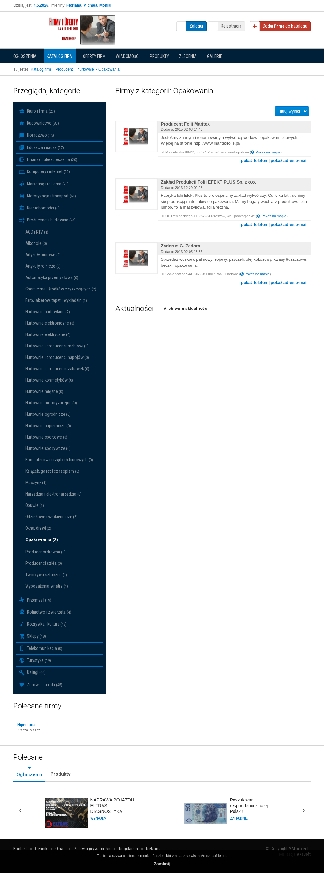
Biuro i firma (37, 111)
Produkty (159, 56)
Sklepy (32, 636)
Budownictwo (39, 123)
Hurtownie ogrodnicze (48, 414)
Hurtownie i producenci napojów (57, 357)
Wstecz (20, 810)
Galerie (214, 56)
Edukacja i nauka (41, 147)
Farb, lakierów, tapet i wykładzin (56, 300)
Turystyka (35, 660)
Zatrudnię (239, 818)
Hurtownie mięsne (44, 391)
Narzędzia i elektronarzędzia (53, 493)
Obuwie (34, 505)
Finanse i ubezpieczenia (48, 159)
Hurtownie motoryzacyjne (51, 402)
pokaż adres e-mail (289, 160)
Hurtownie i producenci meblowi (57, 345)
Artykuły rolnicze (43, 266)
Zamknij (162, 863)
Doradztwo (36, 135)
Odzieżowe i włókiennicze (51, 516)
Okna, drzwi (38, 528)
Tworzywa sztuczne (46, 574)
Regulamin (128, 848)
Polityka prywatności (92, 848)
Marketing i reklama (44, 184)
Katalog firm (60, 56)
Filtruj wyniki (288, 111)
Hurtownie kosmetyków (49, 380)
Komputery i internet (44, 172)
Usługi (32, 673)
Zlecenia (188, 56)
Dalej (303, 810)
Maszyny (36, 482)
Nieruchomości (39, 208)
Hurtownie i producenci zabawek (57, 368)
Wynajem (98, 818)
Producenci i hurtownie (47, 220)
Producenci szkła (43, 563)
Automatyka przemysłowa (51, 277)
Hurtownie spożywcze (48, 448)
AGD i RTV (36, 231)
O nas (60, 848)
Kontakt (20, 848)
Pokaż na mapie (265, 152)
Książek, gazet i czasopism (52, 471)
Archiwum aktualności (186, 308)
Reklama (154, 848)
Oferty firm (94, 56)
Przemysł (35, 600)
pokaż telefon (254, 160)
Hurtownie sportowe (46, 437)
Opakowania (41, 540)
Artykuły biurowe (43, 254)
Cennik (41, 848)
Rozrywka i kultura (43, 624)
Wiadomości (128, 56)
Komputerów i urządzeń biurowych (59, 459)
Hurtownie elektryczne (48, 334)
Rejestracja (231, 26)
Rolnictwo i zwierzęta (45, 612)
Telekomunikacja (40, 648)
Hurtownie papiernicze (48, 425)
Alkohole (36, 243)
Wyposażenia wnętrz (46, 586)
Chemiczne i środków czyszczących (60, 288)
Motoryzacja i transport (47, 196)
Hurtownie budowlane (47, 311)
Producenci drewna (45, 551)
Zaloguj (196, 26)
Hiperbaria (26, 724)
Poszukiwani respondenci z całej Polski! (249, 805)
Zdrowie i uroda (40, 685)
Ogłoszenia (25, 56)
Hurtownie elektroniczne (49, 323)
